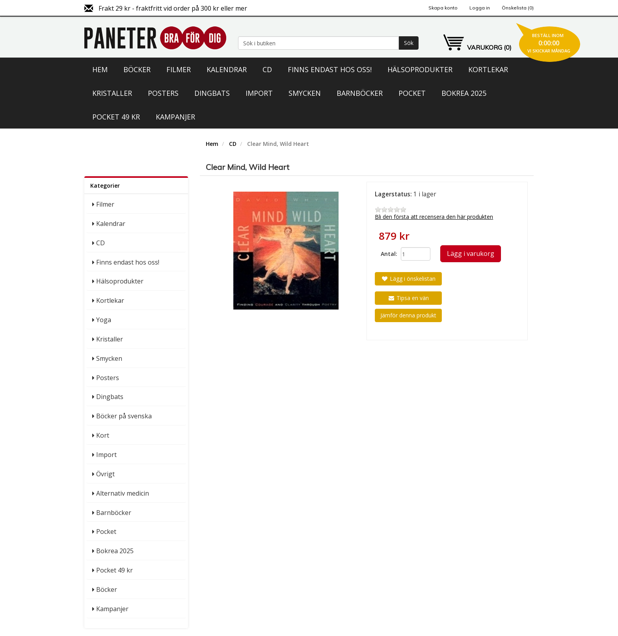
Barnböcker (360, 93)
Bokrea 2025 (463, 93)
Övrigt (105, 474)
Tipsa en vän (408, 298)
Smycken (305, 93)
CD (267, 69)
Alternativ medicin (122, 493)
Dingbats (212, 93)
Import (259, 93)
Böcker (137, 69)
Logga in (479, 8)
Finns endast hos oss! (330, 69)
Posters (163, 93)
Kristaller (112, 93)
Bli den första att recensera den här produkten (434, 216)
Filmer (178, 69)
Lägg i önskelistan (408, 278)
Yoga (103, 319)
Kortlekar (488, 69)
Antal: (388, 253)
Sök (408, 43)
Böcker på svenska (124, 416)
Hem (100, 69)
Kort (102, 435)
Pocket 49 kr (116, 116)
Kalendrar (227, 69)
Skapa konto (443, 8)
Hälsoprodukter (419, 69)
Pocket (412, 93)
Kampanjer (175, 116)
